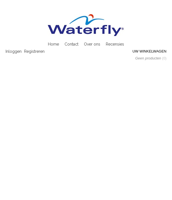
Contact (71, 44)
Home (53, 44)
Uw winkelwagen (149, 51)
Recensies (115, 44)
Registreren (34, 51)
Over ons (92, 44)
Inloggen (14, 51)
